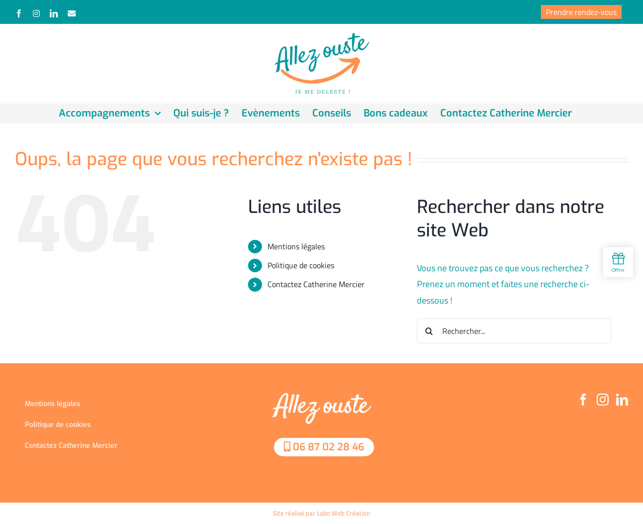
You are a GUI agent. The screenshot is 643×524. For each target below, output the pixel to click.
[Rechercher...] (514, 330)
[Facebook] (583, 400)
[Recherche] (429, 330)
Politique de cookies (300, 265)
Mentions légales (296, 246)
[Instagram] (603, 400)
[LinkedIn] (622, 400)
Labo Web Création (343, 513)
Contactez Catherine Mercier (316, 284)
